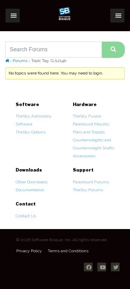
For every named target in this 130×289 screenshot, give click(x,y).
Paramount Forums (91, 181)
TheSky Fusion (87, 116)
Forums (20, 60)
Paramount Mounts (91, 124)
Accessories (84, 156)
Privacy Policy (29, 250)
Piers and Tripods (89, 132)
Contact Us (26, 215)
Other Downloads (31, 181)
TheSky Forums (88, 189)
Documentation (30, 189)
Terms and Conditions (68, 250)
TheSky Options (30, 132)
